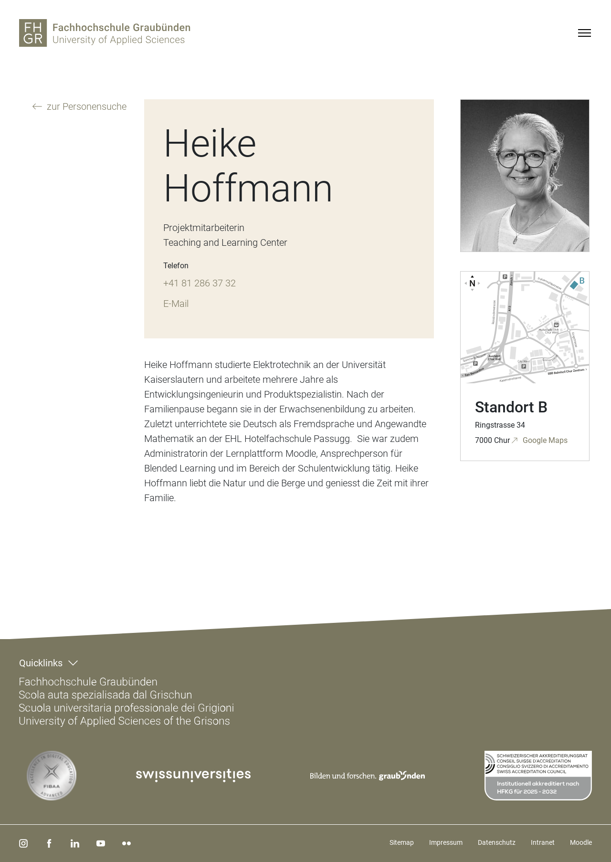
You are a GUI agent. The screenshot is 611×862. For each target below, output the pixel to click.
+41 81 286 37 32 (199, 283)
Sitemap (402, 842)
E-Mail (176, 303)
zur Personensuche (85, 106)
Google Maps (544, 440)
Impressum (446, 842)
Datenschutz (497, 842)
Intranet (543, 842)
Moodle (581, 842)
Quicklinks (41, 663)
